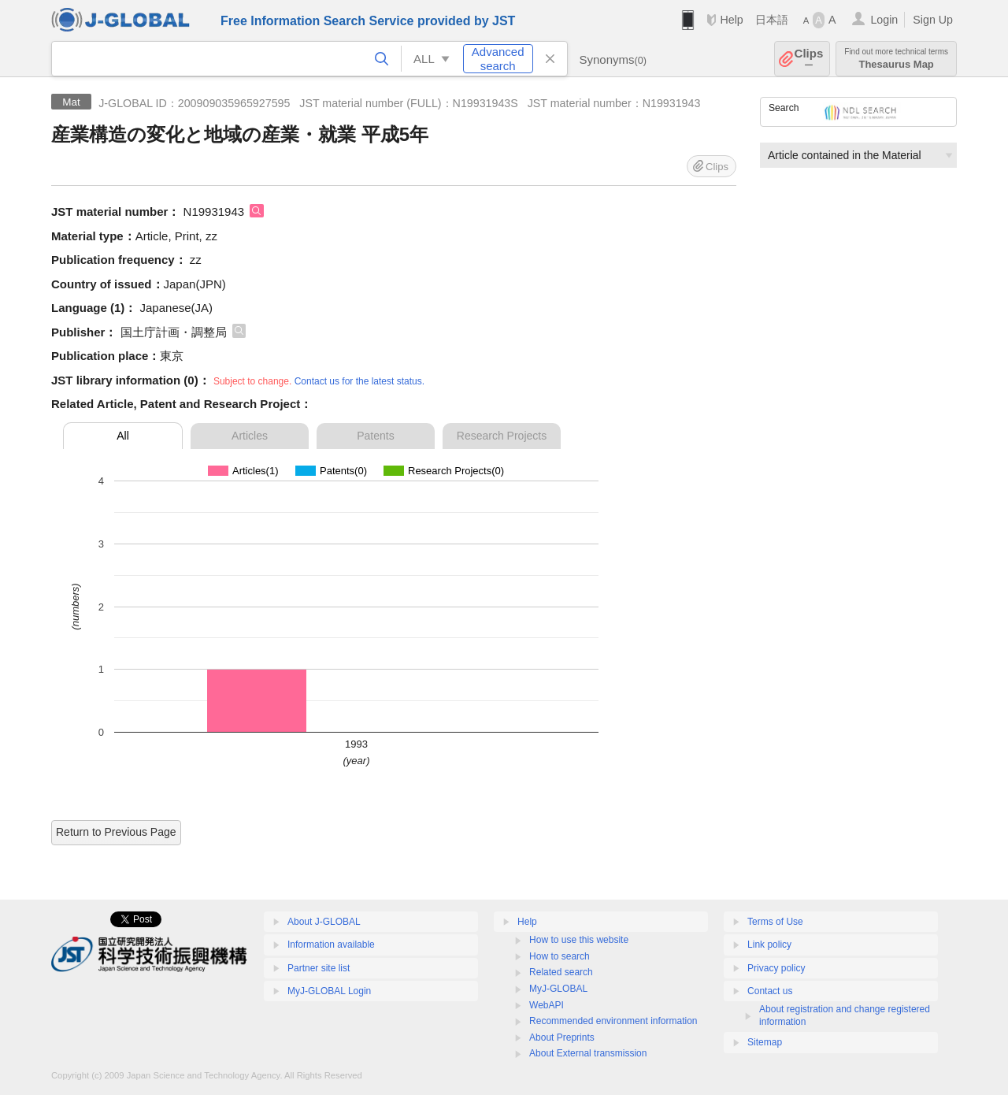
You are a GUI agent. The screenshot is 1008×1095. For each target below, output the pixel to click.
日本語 (771, 19)
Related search (561, 972)
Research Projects (502, 435)
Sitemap (764, 1042)
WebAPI (546, 1005)
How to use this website (578, 939)
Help (731, 19)
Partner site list (318, 968)
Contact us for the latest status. (359, 381)
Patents (375, 435)
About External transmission (588, 1053)
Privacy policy (776, 968)
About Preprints (562, 1037)
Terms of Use (775, 921)
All (123, 435)
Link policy (769, 944)
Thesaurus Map (896, 58)
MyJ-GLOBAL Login (329, 991)
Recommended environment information (613, 1020)
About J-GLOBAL (324, 921)
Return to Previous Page (116, 832)
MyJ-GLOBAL (558, 988)
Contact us (769, 991)
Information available (331, 944)
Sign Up (933, 19)
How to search (559, 956)
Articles (250, 435)
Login (884, 19)
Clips (809, 58)
